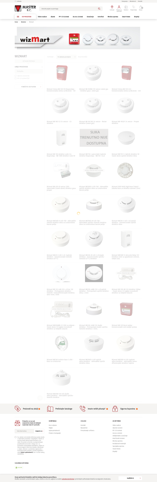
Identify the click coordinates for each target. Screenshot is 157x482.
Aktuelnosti (133, 1)
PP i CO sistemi (117, 430)
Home (16, 22)
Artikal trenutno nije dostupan (94, 170)
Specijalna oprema (118, 446)
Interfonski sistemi (119, 438)
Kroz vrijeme (53, 425)
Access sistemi (117, 433)
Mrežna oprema (117, 441)
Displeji (115, 451)
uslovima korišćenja (68, 479)
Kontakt (140, 1)
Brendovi (23, 22)
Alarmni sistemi (117, 428)
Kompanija (125, 1)
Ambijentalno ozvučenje (120, 436)
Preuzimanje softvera (87, 430)
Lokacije (18, 1)
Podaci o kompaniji (55, 433)
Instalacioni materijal (119, 444)
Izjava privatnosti (54, 430)
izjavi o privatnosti (27, 452)
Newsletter (84, 428)
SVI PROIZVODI (24, 17)
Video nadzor (117, 425)
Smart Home (116, 449)
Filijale (51, 428)
